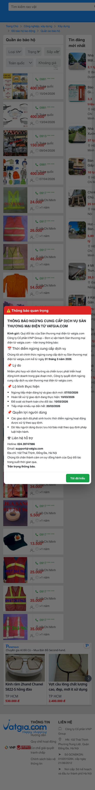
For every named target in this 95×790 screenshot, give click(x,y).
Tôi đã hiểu (77, 478)
